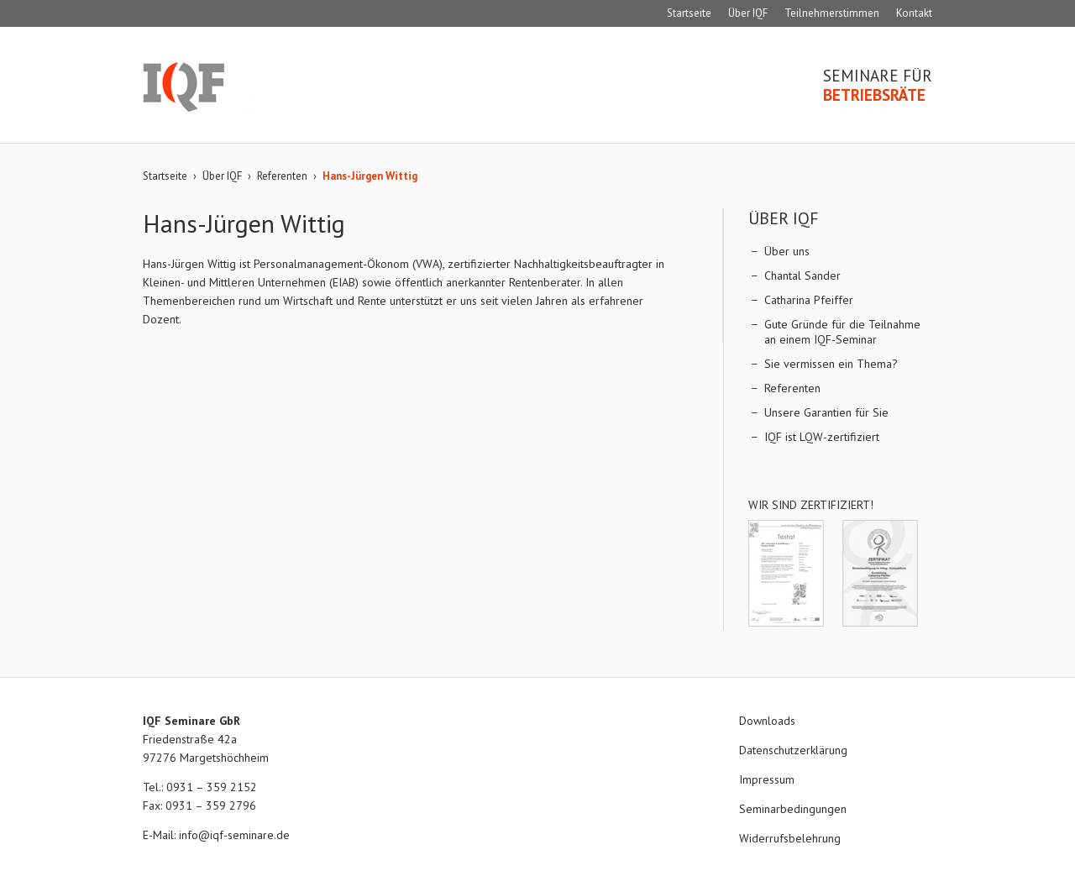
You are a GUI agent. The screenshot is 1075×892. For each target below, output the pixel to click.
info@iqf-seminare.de (234, 834)
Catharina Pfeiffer (808, 299)
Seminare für (877, 85)
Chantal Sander (802, 275)
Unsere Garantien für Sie (826, 412)
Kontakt (914, 13)
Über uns (787, 251)
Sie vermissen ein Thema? (831, 363)
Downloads (767, 720)
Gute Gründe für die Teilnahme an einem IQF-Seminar (842, 332)
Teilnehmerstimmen (831, 13)
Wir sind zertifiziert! (810, 504)
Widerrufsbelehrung (790, 838)
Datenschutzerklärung (793, 750)
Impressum (766, 779)
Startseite (689, 13)
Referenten (282, 176)
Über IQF (748, 13)
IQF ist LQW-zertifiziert (821, 436)
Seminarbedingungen (793, 808)
